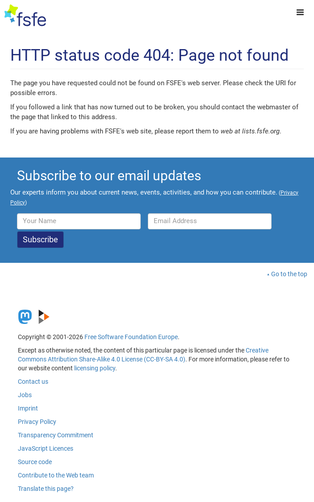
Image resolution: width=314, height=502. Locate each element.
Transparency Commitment (55, 435)
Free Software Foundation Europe (131, 336)
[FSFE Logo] (25, 15)
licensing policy (94, 368)
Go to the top (289, 274)
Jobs (25, 394)
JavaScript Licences (45, 448)
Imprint (28, 408)
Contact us (33, 381)
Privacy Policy (37, 421)
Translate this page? (46, 488)
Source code (35, 461)
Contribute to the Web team (56, 475)
